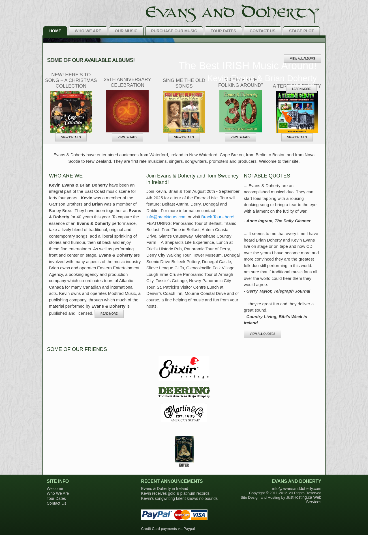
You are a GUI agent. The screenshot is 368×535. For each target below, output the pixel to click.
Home (55, 31)
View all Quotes (262, 333)
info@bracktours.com (166, 216)
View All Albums (302, 58)
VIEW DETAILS (71, 137)
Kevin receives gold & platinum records (175, 493)
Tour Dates (223, 31)
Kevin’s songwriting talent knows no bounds (179, 498)
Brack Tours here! (217, 216)
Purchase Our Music (174, 31)
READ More (109, 313)
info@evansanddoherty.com (297, 488)
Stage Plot (301, 31)
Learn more (301, 88)
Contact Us (262, 31)
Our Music (126, 31)
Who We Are (88, 31)
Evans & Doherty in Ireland (164, 488)
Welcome (55, 488)
